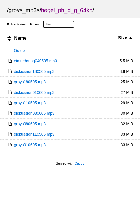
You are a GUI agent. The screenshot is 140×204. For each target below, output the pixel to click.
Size (125, 37)
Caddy (79, 163)
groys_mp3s (24, 10)
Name (20, 38)
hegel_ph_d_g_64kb (66, 10)
